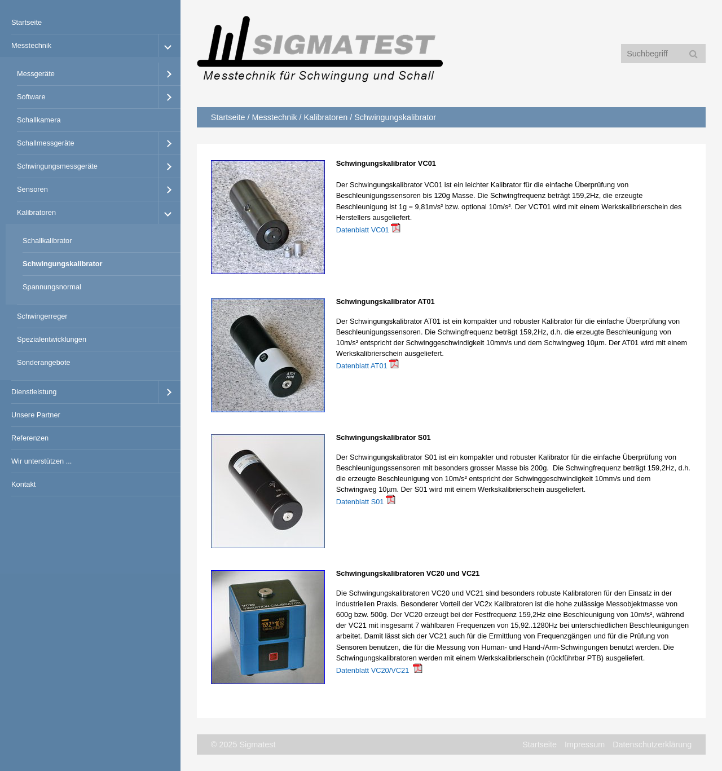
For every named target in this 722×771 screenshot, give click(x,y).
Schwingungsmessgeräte (57, 166)
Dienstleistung (33, 391)
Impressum (585, 744)
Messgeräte (36, 73)
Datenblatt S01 (360, 501)
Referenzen (30, 438)
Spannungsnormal (52, 287)
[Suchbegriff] (663, 53)
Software (31, 96)
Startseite (26, 22)
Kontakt (23, 484)
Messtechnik (31, 45)
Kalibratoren (36, 212)
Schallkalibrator (47, 240)
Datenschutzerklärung (652, 744)
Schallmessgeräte (45, 143)
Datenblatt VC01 (362, 230)
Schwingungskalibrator (63, 263)
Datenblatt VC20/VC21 (372, 670)
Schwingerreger (42, 316)
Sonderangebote (44, 362)
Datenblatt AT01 (362, 366)
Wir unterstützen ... (41, 461)
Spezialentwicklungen (51, 339)
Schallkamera (39, 120)
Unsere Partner (35, 415)
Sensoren (32, 189)
